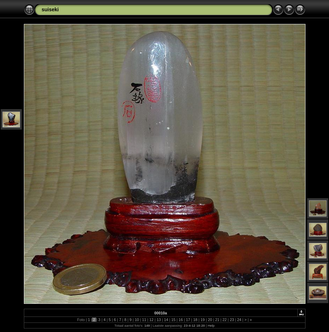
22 (225, 320)
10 (137, 320)
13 (159, 320)
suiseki (50, 9)
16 (181, 320)
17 (188, 320)
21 (217, 320)
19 (202, 320)
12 (151, 320)
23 (232, 320)
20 (210, 320)
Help (211, 325)
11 (144, 320)
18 (195, 320)
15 (173, 320)
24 (239, 320)
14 (166, 320)
